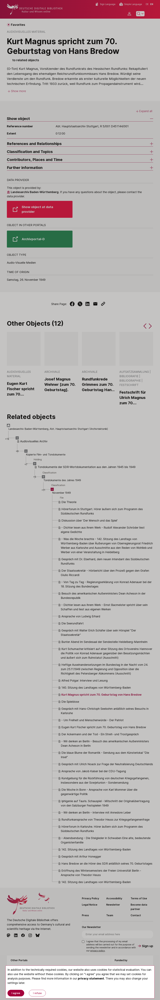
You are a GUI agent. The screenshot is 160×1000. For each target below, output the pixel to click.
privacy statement (91, 978)
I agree (16, 993)
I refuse (37, 993)
